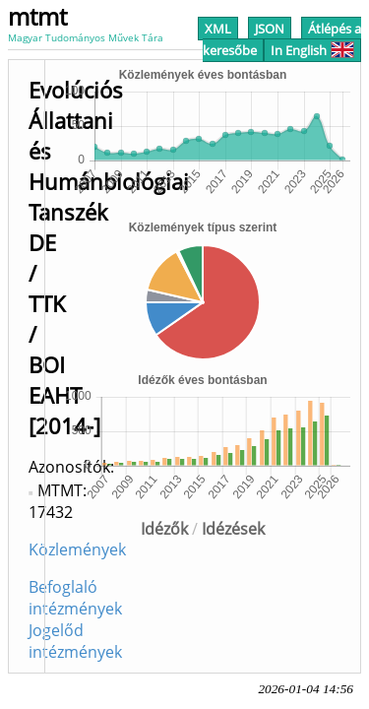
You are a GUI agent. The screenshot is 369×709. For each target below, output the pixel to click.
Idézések (233, 529)
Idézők (164, 529)
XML (218, 28)
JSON (269, 28)
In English (312, 50)
